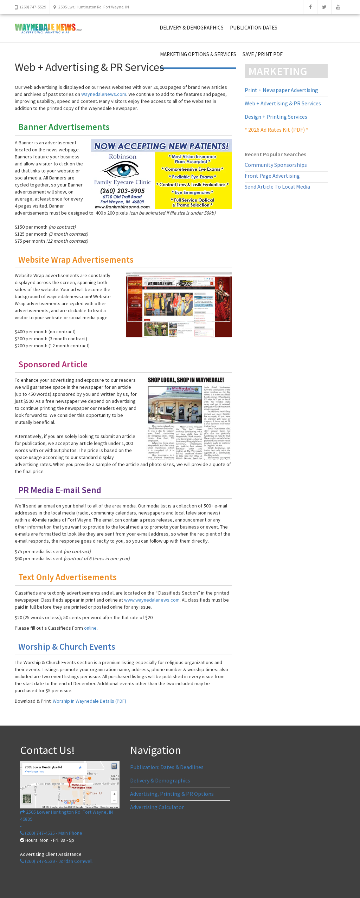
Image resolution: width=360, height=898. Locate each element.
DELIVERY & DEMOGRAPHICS (192, 27)
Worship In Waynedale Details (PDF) (89, 701)
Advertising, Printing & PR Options (172, 793)
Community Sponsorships (276, 164)
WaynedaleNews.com (103, 94)
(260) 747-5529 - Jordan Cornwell (56, 861)
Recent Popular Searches (275, 154)
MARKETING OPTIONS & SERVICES (198, 54)
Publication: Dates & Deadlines (167, 767)
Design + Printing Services (276, 116)
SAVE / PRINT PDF (263, 54)
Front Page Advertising (272, 175)
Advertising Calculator (157, 807)
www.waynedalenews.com (152, 600)
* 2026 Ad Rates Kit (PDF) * (276, 129)
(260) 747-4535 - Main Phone (51, 833)
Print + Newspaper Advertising (281, 89)
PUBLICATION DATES (253, 27)
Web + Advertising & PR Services (283, 103)
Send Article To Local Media (277, 186)
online (90, 628)
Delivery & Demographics (160, 780)
